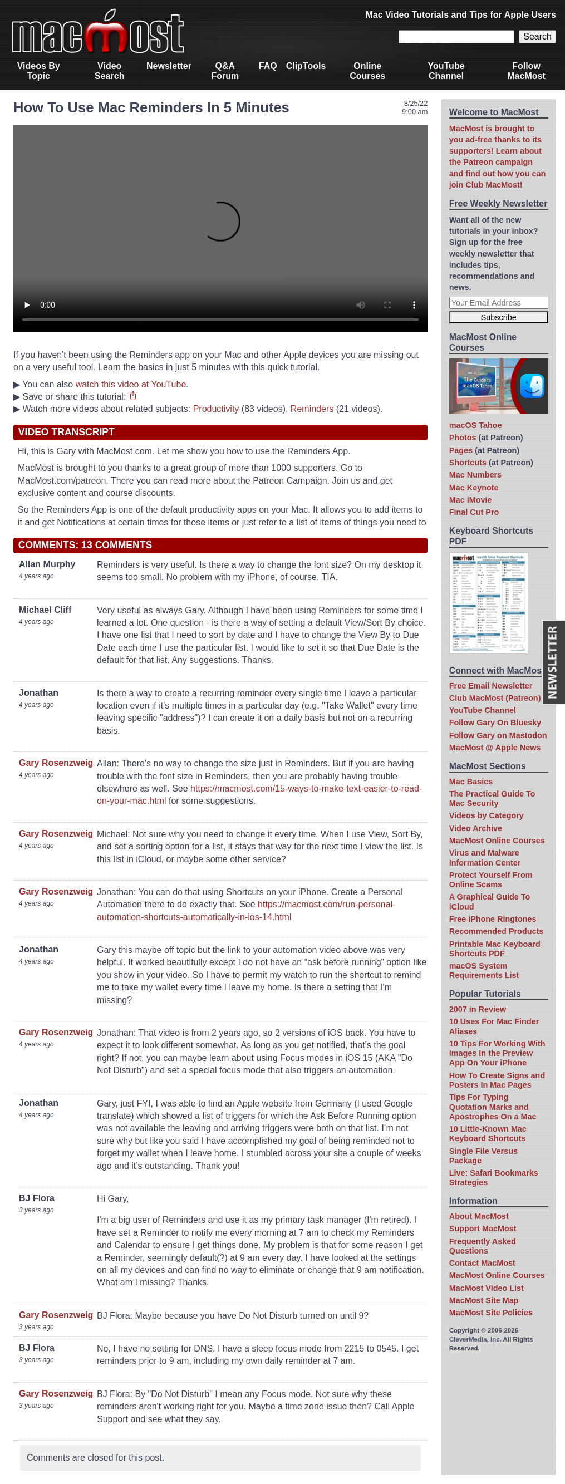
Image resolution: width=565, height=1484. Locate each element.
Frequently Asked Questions (482, 1246)
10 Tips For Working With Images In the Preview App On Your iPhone (497, 1053)
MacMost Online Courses (497, 840)
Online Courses (367, 71)
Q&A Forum (225, 71)
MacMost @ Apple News (495, 747)
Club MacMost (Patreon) (495, 698)
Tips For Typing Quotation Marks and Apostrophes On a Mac (493, 1107)
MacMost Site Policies (491, 1312)
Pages (461, 450)
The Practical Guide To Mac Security (492, 798)
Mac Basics (471, 781)
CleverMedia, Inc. (475, 1339)
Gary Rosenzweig (56, 763)
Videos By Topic (38, 71)
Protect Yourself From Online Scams (491, 880)
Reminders (312, 409)
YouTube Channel (446, 71)
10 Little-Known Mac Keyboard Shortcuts (488, 1133)
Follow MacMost (526, 71)
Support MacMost (483, 1228)
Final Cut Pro (474, 512)
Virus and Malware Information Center (485, 857)
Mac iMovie (470, 499)
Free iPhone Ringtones (493, 919)
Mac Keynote (474, 487)
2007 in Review (477, 1009)
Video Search (109, 71)
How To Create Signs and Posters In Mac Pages (497, 1080)
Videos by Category (486, 815)
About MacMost (479, 1216)
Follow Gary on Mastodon (498, 735)
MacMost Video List (486, 1288)
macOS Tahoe (475, 425)
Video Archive (475, 828)
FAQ (268, 66)
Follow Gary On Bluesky (495, 722)
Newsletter (168, 66)
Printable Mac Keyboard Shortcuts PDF (495, 949)
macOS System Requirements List (484, 970)
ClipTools (306, 66)
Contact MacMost (482, 1263)
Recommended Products (496, 931)
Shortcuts (468, 462)
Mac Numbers (475, 474)
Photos (462, 437)
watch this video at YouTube (131, 384)
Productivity (216, 409)
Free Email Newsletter (491, 685)
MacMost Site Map (484, 1300)
